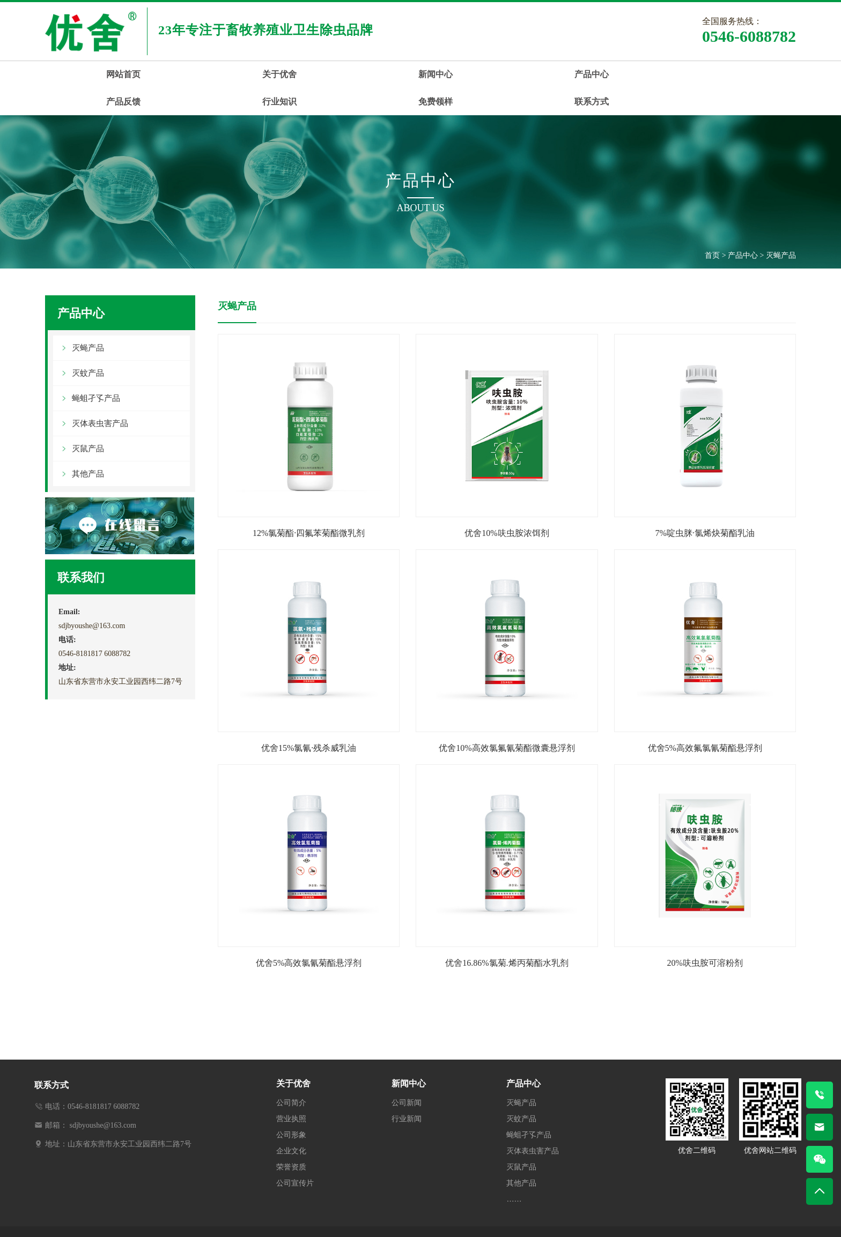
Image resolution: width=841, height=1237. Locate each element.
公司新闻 (407, 1075)
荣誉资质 (291, 1139)
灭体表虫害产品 (100, 395)
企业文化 (291, 1123)
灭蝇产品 (781, 227)
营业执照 (291, 1091)
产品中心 (374, 74)
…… (513, 1171)
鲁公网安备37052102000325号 (576, 1218)
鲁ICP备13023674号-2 (483, 1218)
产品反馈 (468, 74)
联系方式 (749, 74)
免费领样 (655, 74)
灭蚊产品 (88, 345)
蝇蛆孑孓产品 (96, 370)
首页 (712, 227)
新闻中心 (280, 74)
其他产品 (88, 446)
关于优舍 (186, 74)
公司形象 (291, 1107)
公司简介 (291, 1075)
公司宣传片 (295, 1155)
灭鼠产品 (88, 420)
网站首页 (92, 74)
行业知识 (561, 74)
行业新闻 (407, 1091)
